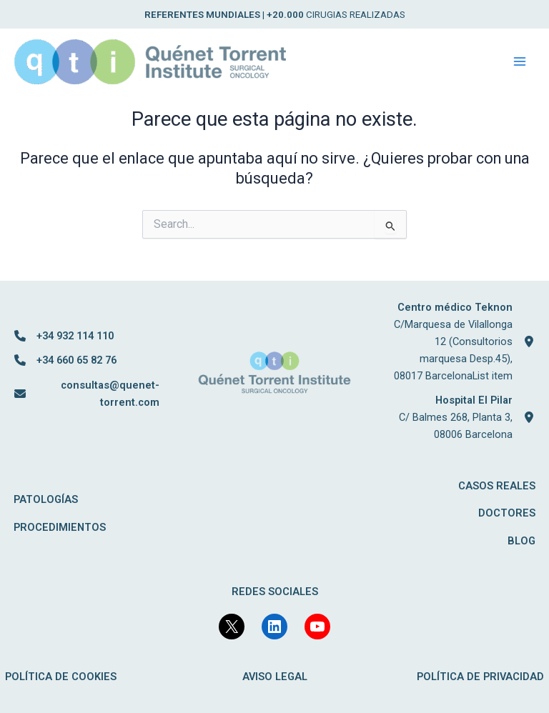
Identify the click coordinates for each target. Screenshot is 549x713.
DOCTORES (506, 513)
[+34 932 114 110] (64, 335)
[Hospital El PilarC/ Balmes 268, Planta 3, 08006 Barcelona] (462, 417)
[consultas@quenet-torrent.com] (86, 394)
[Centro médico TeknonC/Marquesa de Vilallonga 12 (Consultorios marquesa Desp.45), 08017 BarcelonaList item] (462, 341)
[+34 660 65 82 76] (65, 360)
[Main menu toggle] (520, 61)
